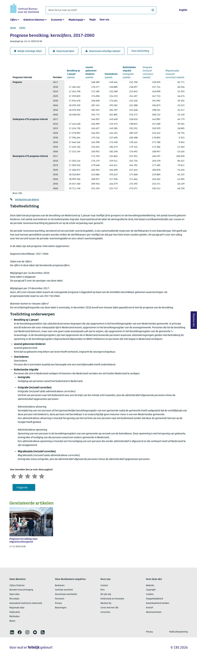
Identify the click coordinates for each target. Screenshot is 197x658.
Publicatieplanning (178, 632)
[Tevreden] (34, 476)
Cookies (150, 594)
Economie (56, 20)
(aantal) (73, 74)
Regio (92, 20)
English (183, 10)
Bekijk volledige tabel (28, 51)
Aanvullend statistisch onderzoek (25, 603)
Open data (14, 594)
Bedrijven (60, 586)
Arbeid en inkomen (33, 20)
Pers (102, 590)
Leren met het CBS (109, 608)
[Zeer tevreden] (41, 476)
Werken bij (105, 603)
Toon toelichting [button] (140, 51)
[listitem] (12, 632)
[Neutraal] (27, 476)
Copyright (151, 590)
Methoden (14, 617)
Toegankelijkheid (154, 599)
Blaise (12, 621)
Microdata (14, 599)
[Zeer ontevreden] (13, 476)
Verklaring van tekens (27, 199)
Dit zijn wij (105, 594)
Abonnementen (154, 612)
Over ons (104, 20)
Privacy (58, 603)
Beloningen (60, 608)
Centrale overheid (64, 590)
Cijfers (13, 20)
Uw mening (194, 320)
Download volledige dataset (102, 51)
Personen (59, 599)
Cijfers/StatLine (17, 586)
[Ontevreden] (20, 476)
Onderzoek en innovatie (112, 599)
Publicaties (14, 612)
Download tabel (63, 51)
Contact (104, 586)
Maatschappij (76, 20)
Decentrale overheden (66, 594)
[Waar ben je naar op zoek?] (101, 10)
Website (150, 586)
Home (13, 28)
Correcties (105, 612)
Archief (149, 608)
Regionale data (16, 608)
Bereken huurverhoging (21, 590)
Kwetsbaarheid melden (157, 603)
